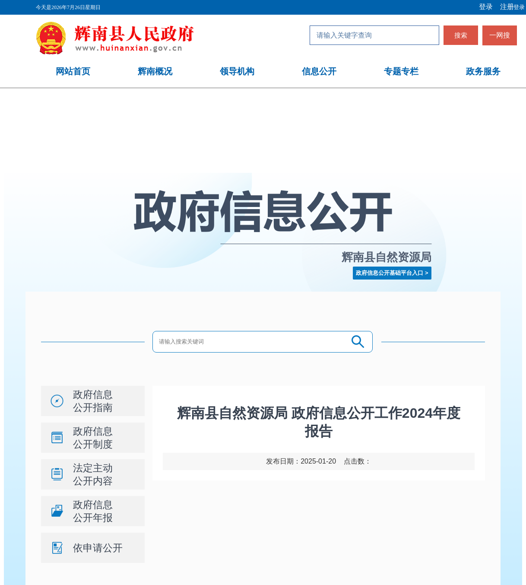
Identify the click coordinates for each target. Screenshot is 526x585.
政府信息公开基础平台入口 (389, 273)
